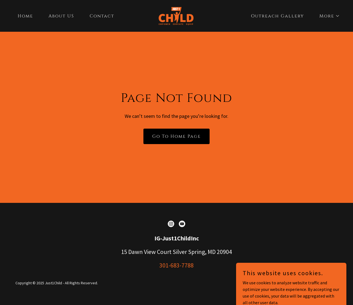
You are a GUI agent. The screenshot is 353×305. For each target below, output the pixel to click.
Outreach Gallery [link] (277, 16)
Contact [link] (102, 16)
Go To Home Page (176, 136)
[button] (327, 16)
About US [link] (61, 16)
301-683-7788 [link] (176, 265)
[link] (176, 15)
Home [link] (25, 16)
